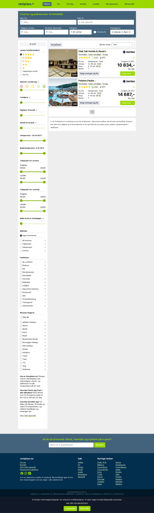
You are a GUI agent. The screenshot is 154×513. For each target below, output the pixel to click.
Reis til (80, 18)
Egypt (99, 484)
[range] (21, 90)
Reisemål (129, 4)
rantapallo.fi (80, 494)
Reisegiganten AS (80, 492)
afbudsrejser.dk (58, 494)
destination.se (97, 494)
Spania (118, 462)
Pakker (47, 4)
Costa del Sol (102, 470)
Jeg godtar (70, 508)
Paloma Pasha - (87, 80)
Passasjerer (115, 28)
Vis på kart (56, 45)
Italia (117, 474)
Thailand (100, 482)
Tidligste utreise (27, 28)
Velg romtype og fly (89, 73)
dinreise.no (108, 494)
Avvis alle (84, 508)
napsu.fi (88, 494)
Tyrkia (105, 54)
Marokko (119, 482)
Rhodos (119, 472)
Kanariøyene (120, 465)
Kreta (99, 472)
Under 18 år (101, 462)
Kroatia (118, 477)
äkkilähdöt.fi (70, 494)
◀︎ (51, 63)
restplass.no (34, 494)
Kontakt (23, 465)
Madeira (119, 484)
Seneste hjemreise (53, 28)
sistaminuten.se (46, 494)
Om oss (23, 462)
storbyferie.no (118, 494)
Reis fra (23, 18)
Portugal (100, 479)
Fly (58, 4)
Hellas (118, 470)
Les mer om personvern (77, 503)
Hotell (83, 4)
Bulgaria (119, 479)
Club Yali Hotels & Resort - (92, 51)
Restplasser (112, 4)
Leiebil (96, 4)
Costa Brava (102, 467)
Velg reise (127, 73)
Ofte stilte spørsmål (28, 416)
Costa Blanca (121, 467)
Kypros (100, 477)
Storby (70, 4)
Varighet (73, 28)
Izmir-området (94, 54)
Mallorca (100, 465)
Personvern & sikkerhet (29, 470)
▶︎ (75, 63)
